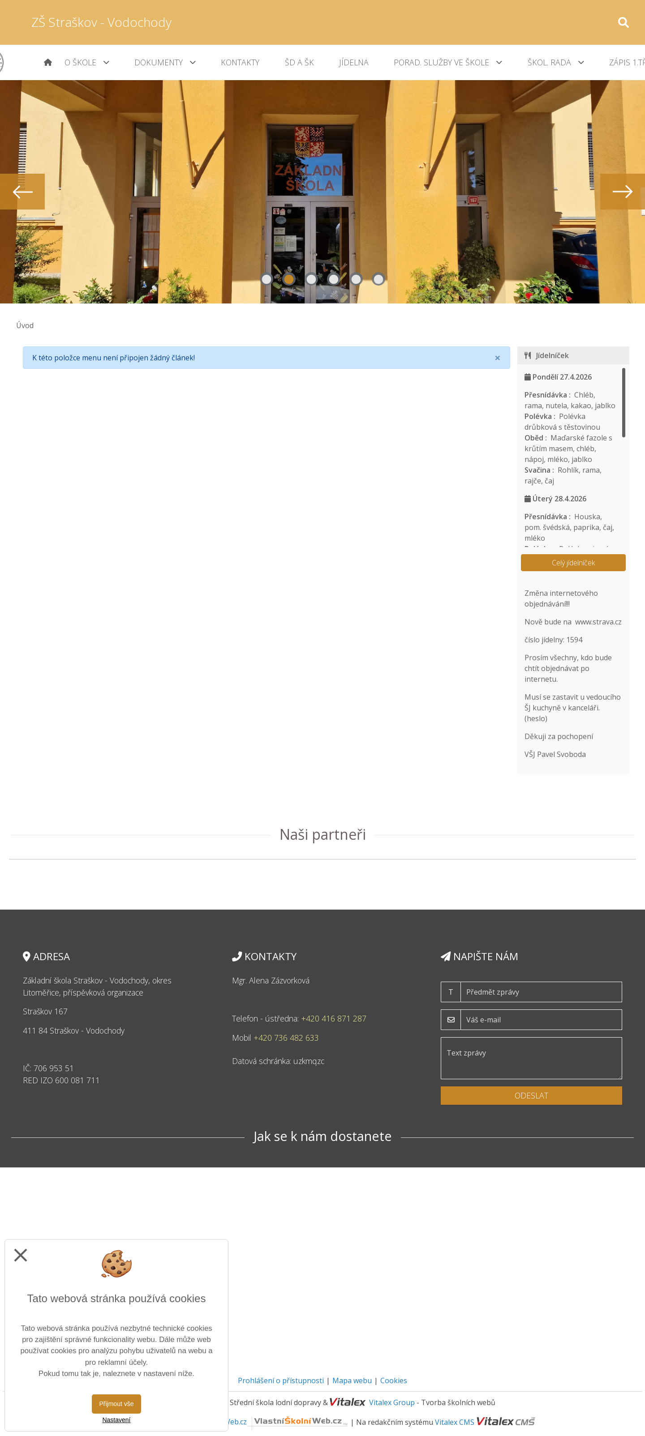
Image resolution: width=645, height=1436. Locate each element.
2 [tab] (289, 279)
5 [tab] (356, 279)
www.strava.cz (598, 622)
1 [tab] (266, 279)
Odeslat (531, 1095)
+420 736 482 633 (286, 1037)
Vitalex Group (392, 1402)
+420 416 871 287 (333, 1018)
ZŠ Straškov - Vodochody (101, 21)
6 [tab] (378, 279)
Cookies (393, 1380)
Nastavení (116, 1419)
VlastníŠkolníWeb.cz (264, 1422)
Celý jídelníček (573, 563)
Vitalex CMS (454, 1422)
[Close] (498, 357)
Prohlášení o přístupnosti (281, 1380)
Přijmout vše (116, 1403)
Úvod (25, 325)
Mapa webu (352, 1380)
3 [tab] (311, 279)
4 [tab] (333, 279)
